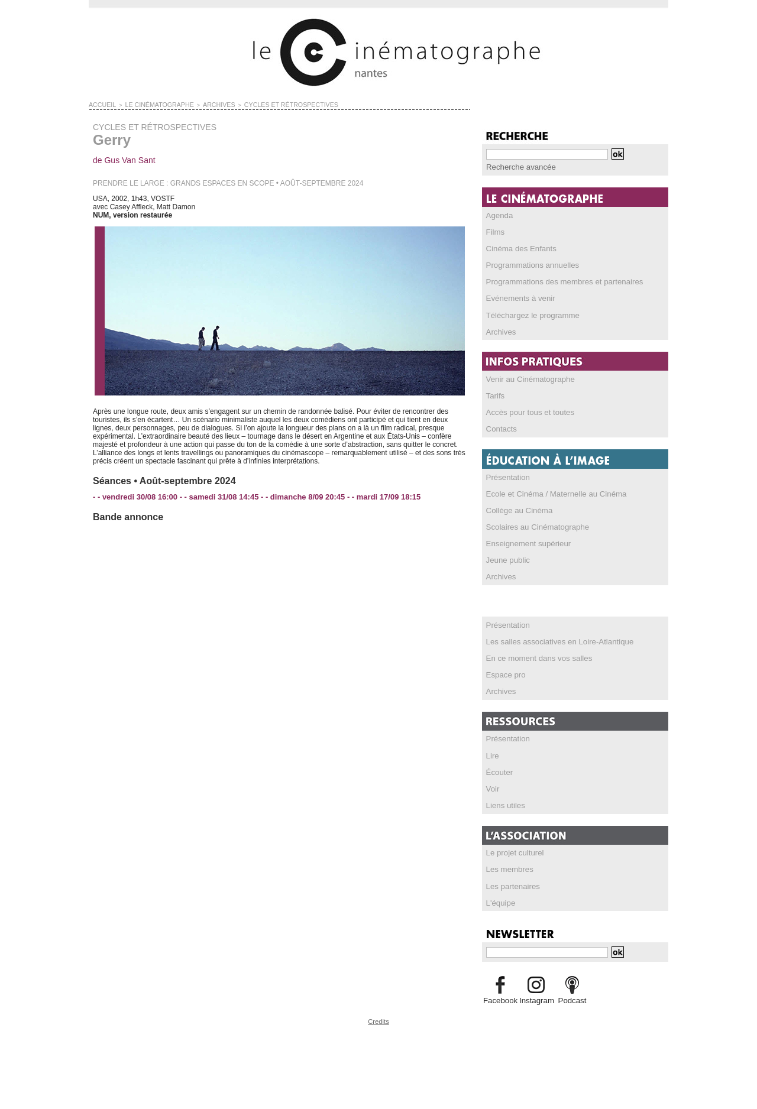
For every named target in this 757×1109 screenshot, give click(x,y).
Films (494, 231)
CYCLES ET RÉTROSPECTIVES (263, 104)
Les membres (507, 866)
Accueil (100, 104)
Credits (378, 1017)
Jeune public (506, 558)
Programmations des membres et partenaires (557, 281)
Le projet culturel (512, 849)
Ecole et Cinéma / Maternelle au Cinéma (549, 492)
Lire (492, 752)
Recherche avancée (517, 167)
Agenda (498, 214)
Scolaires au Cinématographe (533, 525)
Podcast (572, 997)
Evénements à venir (517, 297)
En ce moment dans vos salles (534, 655)
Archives (499, 330)
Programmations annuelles (528, 264)
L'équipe (499, 899)
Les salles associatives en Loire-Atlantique (553, 639)
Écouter (498, 769)
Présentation (506, 475)
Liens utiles (504, 802)
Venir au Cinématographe (526, 378)
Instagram (536, 997)
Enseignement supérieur (524, 541)
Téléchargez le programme (528, 314)
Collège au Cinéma (516, 508)
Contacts (500, 427)
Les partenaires (510, 882)
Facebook (500, 997)
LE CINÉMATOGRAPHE (150, 104)
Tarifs (494, 394)
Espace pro (504, 672)
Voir (492, 786)
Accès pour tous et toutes (526, 411)
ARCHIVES (201, 104)
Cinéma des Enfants (518, 248)
